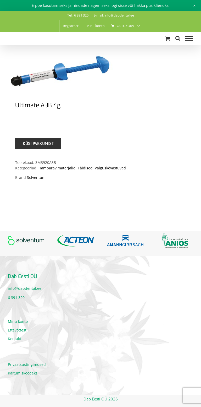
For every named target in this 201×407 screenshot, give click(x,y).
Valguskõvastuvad (110, 167)
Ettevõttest (17, 330)
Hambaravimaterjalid (57, 167)
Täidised (85, 167)
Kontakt (14, 338)
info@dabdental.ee (24, 288)
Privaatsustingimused (27, 364)
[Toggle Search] (177, 38)
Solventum (36, 177)
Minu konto (18, 321)
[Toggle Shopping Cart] (167, 38)
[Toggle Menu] (189, 38)
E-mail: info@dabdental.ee (113, 15)
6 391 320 (16, 297)
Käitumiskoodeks (22, 373)
